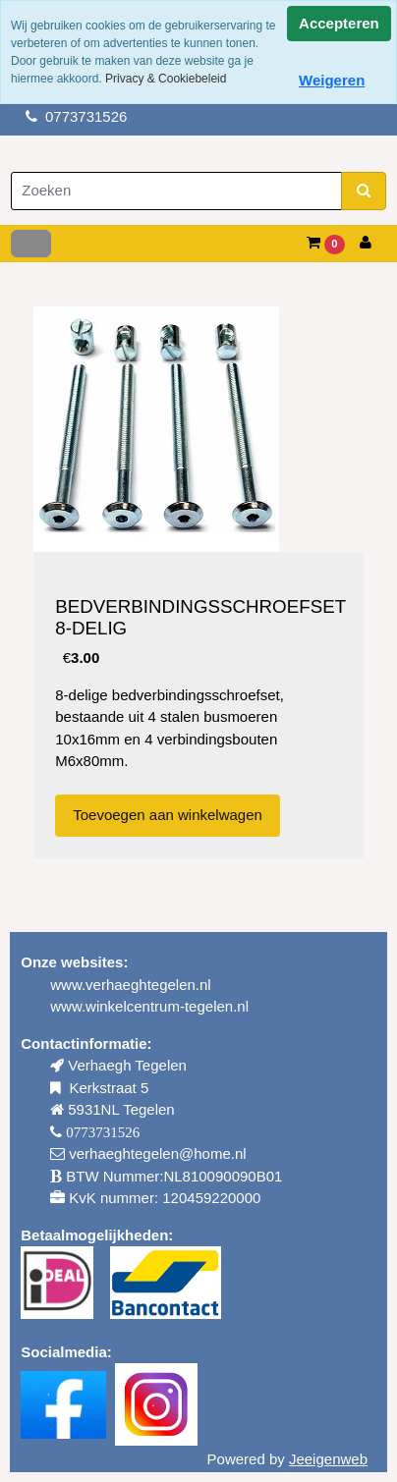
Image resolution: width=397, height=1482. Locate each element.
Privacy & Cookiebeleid (165, 78)
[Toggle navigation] (31, 243)
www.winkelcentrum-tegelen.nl (149, 1006)
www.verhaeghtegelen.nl (130, 984)
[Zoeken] (176, 191)
